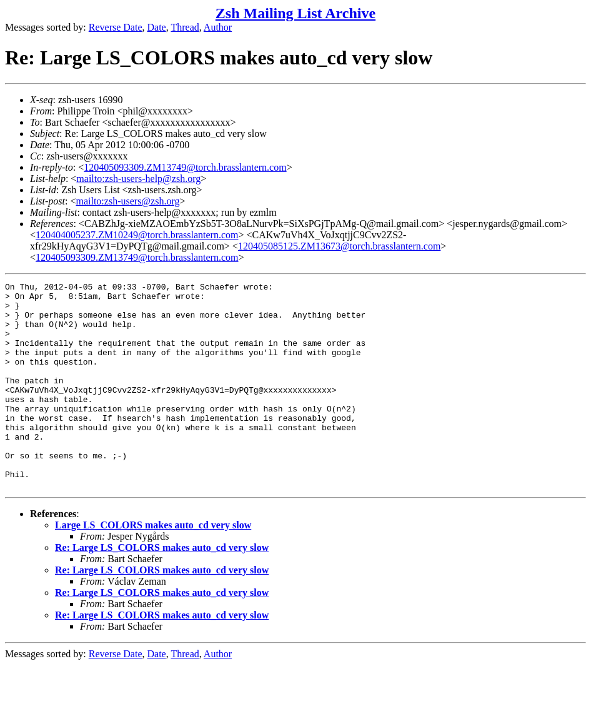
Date (156, 27)
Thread (185, 27)
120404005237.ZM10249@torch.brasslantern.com (137, 234)
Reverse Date (115, 27)
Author (218, 27)
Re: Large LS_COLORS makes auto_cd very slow (162, 588)
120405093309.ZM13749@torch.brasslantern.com (185, 167)
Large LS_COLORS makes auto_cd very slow (153, 566)
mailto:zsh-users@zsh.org (127, 201)
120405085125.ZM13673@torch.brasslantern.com (339, 246)
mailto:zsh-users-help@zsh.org (138, 178)
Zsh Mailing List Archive (295, 13)
